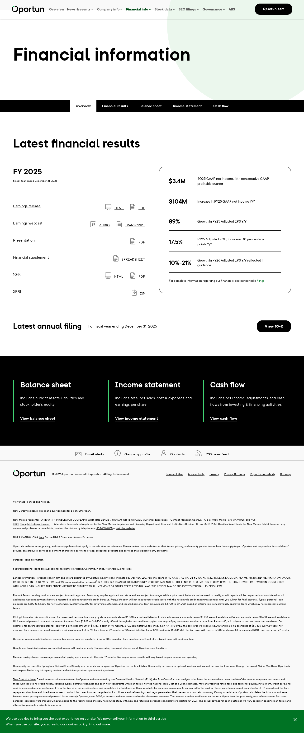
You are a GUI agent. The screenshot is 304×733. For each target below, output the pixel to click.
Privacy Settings (234, 483)
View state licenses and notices (31, 510)
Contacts (177, 463)
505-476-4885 (104, 537)
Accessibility (196, 483)
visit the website (125, 537)
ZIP (138, 302)
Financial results (115, 115)
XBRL (17, 300)
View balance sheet (37, 427)
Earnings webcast (28, 232)
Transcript (131, 234)
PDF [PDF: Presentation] (137, 251)
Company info (108, 9)
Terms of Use (174, 483)
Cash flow (220, 115)
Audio (100, 234)
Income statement (187, 115)
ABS (232, 9)
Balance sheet (150, 115)
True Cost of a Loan (24, 688)
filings (261, 289)
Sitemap (285, 483)
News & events (78, 9)
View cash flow (223, 427)
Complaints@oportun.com (35, 533)
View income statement (136, 427)
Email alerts (94, 463)
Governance (212, 9)
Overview (56, 9)
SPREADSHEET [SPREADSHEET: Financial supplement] (129, 268)
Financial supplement (31, 266)
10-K (16, 283)
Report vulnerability (262, 483)
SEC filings (187, 9)
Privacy (214, 483)
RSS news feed (217, 463)
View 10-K (274, 335)
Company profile (137, 463)
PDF (137, 217)
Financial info (137, 9)
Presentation (24, 249)
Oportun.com (273, 9)
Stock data (163, 9)
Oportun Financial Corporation (82, 483)
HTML (114, 217)
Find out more (99, 724)
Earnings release (27, 215)
